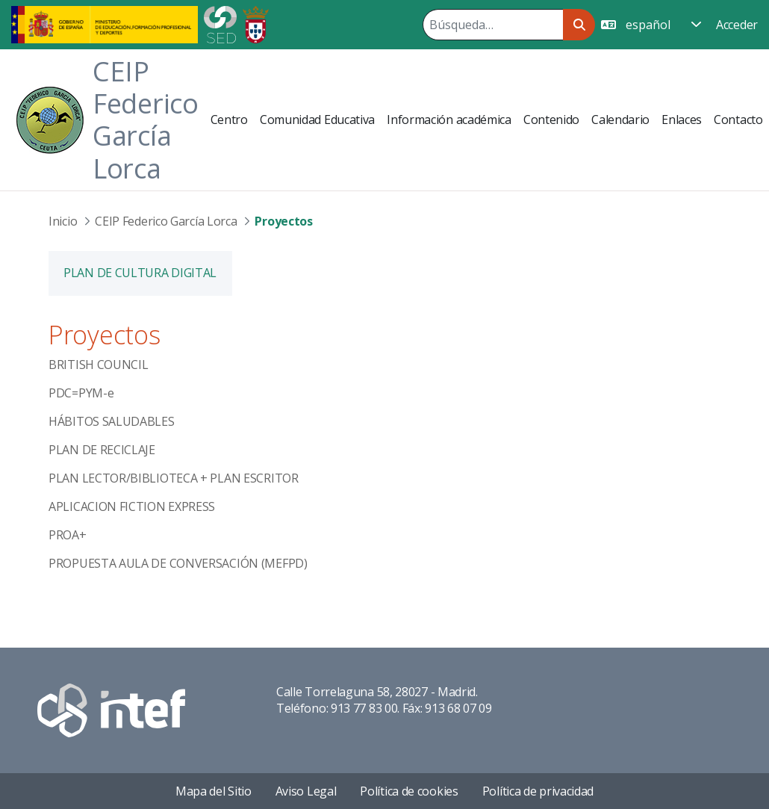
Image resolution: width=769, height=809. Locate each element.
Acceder (737, 24)
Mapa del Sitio (213, 791)
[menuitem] (229, 119)
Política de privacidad (538, 791)
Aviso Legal (306, 791)
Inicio (63, 221)
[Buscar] (493, 24)
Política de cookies (409, 791)
